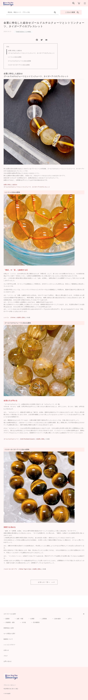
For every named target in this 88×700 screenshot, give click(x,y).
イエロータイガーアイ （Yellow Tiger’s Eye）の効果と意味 (22, 569)
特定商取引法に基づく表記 (11, 688)
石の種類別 (36, 622)
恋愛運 (7, 618)
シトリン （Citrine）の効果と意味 (14, 317)
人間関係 (44, 618)
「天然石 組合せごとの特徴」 (23, 31)
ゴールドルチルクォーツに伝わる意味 (19, 61)
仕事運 (32, 618)
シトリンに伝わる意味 (14, 57)
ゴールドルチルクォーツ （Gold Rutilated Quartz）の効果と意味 (24, 439)
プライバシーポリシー (10, 685)
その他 (24, 622)
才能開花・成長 (10, 622)
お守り (70, 618)
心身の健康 (57, 618)
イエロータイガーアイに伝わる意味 (19, 65)
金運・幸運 (20, 618)
